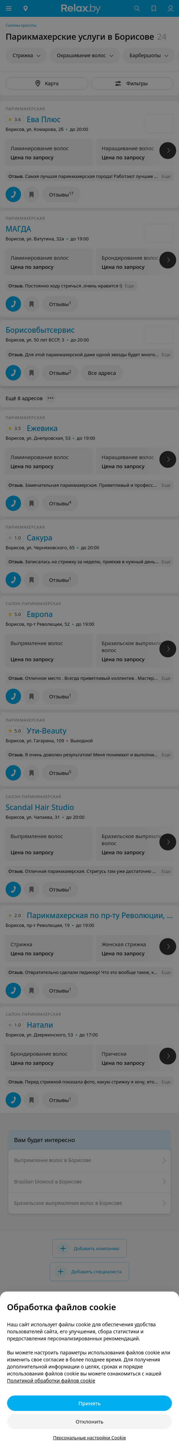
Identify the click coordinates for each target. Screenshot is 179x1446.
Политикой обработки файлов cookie (51, 1380)
